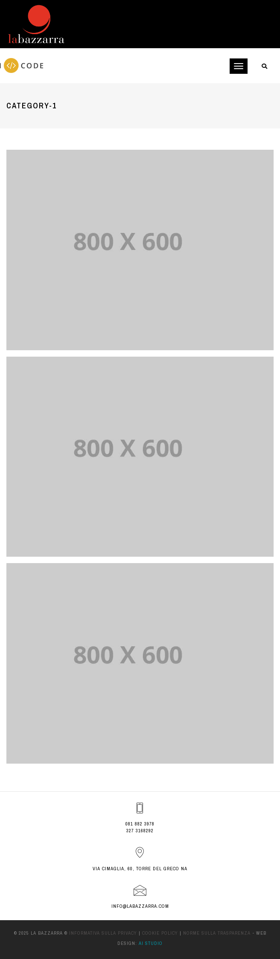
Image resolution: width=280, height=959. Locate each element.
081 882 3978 (140, 824)
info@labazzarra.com (140, 906)
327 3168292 (140, 831)
